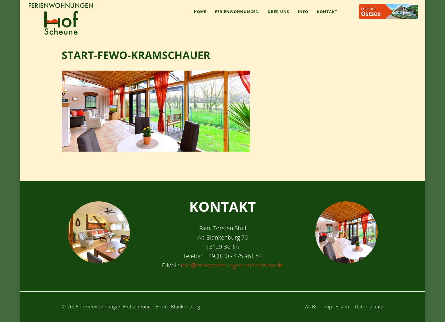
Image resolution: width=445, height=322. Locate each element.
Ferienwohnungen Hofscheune (60, 19)
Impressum (336, 306)
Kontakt (327, 11)
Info (303, 11)
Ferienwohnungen (237, 11)
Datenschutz (369, 306)
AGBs (311, 306)
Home (200, 11)
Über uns (278, 11)
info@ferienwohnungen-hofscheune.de (232, 265)
